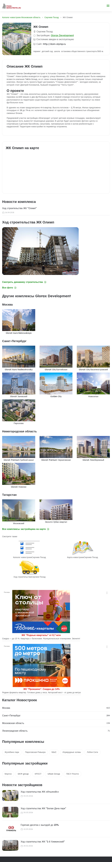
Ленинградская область (15, 730)
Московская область (13, 723)
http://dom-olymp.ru (54, 44)
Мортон (8, 774)
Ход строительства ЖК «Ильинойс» (40, 791)
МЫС (54, 752)
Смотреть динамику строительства (24, 282)
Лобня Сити (92, 752)
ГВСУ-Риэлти (72, 774)
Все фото (9, 287)
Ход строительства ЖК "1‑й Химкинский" (43, 841)
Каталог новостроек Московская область (21, 17)
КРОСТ (38, 774)
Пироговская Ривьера (35, 752)
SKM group (23, 774)
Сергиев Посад (51, 17)
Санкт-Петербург (11, 715)
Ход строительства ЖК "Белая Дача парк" (43, 808)
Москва (6, 707)
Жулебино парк (12, 752)
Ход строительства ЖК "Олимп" (19, 208)
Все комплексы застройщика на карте (25, 529)
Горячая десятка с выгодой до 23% (40, 824)
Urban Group (53, 774)
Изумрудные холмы (71, 752)
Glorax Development (62, 35)
